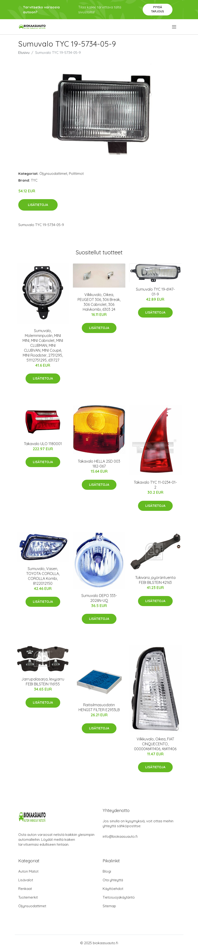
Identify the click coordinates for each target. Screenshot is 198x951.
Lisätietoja (38, 205)
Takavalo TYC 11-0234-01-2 (155, 485)
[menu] (174, 26)
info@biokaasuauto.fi (120, 836)
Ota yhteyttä (113, 880)
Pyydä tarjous (157, 9)
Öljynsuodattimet (53, 173)
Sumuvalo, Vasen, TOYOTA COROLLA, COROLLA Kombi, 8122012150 (43, 576)
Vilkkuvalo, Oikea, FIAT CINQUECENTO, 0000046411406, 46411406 (155, 744)
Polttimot (76, 173)
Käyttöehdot (113, 888)
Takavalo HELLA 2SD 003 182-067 (99, 463)
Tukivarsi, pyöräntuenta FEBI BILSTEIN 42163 (155, 580)
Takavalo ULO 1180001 (43, 443)
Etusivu (24, 52)
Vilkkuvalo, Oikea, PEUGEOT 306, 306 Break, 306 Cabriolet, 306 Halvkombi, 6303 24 (99, 302)
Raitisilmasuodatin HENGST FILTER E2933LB (99, 707)
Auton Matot (28, 871)
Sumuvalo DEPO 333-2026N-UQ (99, 598)
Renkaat (25, 888)
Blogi (107, 871)
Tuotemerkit (28, 897)
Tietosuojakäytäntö (119, 897)
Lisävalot (25, 880)
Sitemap (109, 906)
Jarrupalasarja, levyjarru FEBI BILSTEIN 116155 (42, 681)
